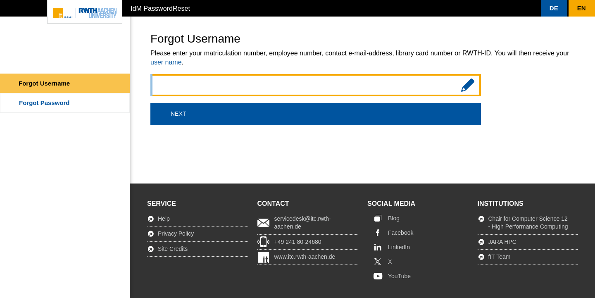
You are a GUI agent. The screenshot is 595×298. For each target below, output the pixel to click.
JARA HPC (502, 241)
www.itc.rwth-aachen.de (305, 256)
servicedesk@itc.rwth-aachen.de (302, 222)
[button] (554, 8)
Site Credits (173, 249)
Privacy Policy (176, 233)
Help (164, 218)
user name (166, 62)
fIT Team (499, 256)
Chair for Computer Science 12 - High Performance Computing (528, 222)
